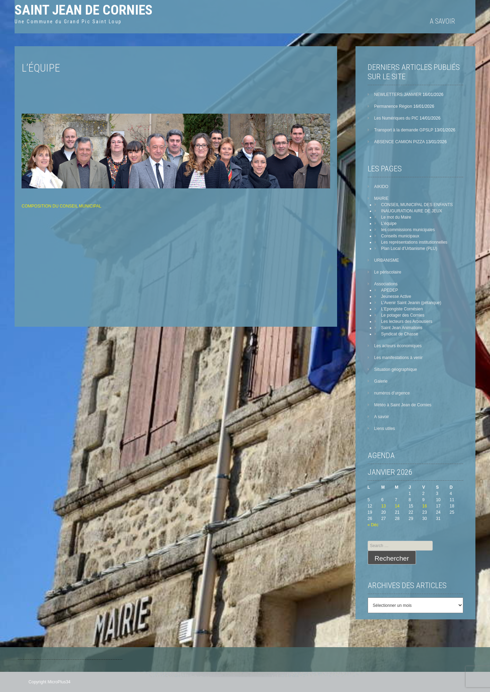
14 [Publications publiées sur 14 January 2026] (397, 506)
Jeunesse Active (396, 296)
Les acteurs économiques (398, 345)
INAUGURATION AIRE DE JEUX (411, 211)
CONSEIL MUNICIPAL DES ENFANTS (417, 204)
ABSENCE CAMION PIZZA (399, 141)
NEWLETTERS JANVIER (398, 94)
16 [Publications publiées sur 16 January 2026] (424, 506)
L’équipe (389, 223)
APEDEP (389, 290)
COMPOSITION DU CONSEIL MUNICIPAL (61, 206)
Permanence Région (393, 106)
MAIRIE (381, 198)
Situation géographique (395, 369)
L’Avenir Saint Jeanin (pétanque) (411, 302)
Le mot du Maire (396, 217)
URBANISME (386, 260)
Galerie (381, 381)
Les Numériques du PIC (396, 118)
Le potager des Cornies (403, 315)
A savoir (442, 21)
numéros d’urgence (392, 393)
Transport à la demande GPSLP (403, 130)
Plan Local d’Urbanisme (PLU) (409, 248)
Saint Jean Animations (402, 327)
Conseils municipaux (400, 236)
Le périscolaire (387, 272)
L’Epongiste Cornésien (402, 309)
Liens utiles (384, 428)
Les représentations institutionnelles (414, 242)
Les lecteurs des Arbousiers (406, 321)
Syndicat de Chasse (399, 334)
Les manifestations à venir (398, 357)
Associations (386, 284)
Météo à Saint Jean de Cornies (403, 404)
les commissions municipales (408, 229)
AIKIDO (381, 186)
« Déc (373, 524)
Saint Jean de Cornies (84, 10)
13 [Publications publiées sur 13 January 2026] (383, 506)
